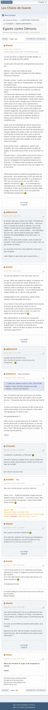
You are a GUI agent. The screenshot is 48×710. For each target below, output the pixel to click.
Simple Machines (30, 707)
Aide (14, 705)
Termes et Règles (22, 705)
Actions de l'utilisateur (35, 39)
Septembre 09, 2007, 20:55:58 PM (14, 377)
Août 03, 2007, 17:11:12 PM (12, 353)
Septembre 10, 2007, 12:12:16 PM (14, 527)
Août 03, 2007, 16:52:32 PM (12, 271)
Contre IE (24, 205)
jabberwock (11, 212)
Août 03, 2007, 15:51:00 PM (12, 49)
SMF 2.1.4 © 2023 (18, 707)
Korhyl (9, 561)
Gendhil (10, 479)
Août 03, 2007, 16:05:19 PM (12, 216)
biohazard (11, 374)
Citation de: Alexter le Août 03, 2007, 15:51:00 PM (24, 383)
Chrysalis (10, 446)
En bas (4, 39)
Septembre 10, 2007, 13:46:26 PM (14, 565)
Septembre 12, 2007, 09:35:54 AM (14, 607)
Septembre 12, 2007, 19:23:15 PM (14, 658)
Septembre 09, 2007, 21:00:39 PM (14, 450)
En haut (5, 690)
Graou (9, 655)
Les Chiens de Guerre (16, 8)
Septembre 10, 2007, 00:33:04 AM (14, 483)
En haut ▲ (32, 705)
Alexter (9, 45)
